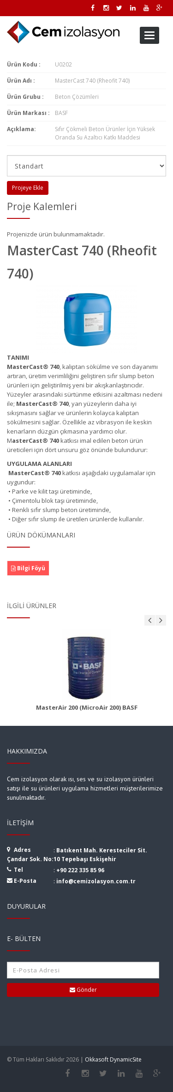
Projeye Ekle (27, 188)
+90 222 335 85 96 (80, 870)
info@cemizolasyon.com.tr (96, 881)
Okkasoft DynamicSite (113, 1059)
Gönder (83, 990)
